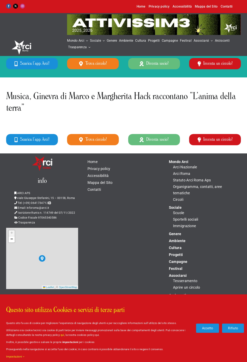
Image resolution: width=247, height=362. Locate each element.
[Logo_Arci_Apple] (42, 156)
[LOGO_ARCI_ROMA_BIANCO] (22, 38)
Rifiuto (233, 328)
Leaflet (48, 287)
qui (62, 334)
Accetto (207, 328)
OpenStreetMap (68, 287)
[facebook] (8, 6)
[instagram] (22, 6)
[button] (42, 258)
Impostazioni (15, 356)
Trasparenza (26, 222)
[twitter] (15, 6)
